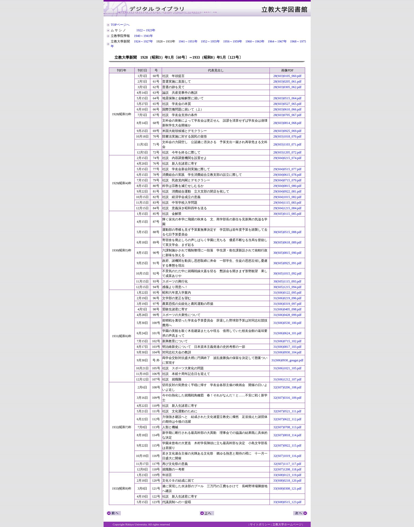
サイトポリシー (260, 524)
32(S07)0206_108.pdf (287, 387)
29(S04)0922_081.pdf (287, 191)
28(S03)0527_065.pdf (287, 104)
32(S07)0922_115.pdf (287, 445)
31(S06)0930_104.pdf (287, 352)
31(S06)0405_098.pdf (287, 309)
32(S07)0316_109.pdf (287, 398)
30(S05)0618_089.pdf (287, 242)
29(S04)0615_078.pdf (287, 175)
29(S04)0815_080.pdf (287, 186)
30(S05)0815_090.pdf (287, 253)
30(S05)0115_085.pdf (287, 214)
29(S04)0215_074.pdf (287, 158)
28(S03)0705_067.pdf (287, 115)
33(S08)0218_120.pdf (287, 480)
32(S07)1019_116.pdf (287, 456)
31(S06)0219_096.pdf (287, 298)
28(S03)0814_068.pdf (287, 123)
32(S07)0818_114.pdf (287, 435)
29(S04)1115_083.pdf (287, 202)
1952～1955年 (210, 41)
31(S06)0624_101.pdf (287, 333)
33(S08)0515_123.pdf (287, 502)
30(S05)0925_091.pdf (287, 263)
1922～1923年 (145, 30)
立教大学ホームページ (287, 524)
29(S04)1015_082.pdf (287, 197)
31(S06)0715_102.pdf (287, 341)
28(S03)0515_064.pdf (287, 98)
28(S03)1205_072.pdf (287, 152)
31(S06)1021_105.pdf (287, 368)
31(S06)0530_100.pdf (287, 323)
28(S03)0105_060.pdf (287, 76)
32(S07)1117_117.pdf (287, 464)
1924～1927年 (143, 41)
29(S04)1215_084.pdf (287, 208)
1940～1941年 (143, 36)
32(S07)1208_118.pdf (287, 469)
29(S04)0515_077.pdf (287, 169)
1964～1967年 (277, 41)
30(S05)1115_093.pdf (287, 281)
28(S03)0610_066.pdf (287, 109)
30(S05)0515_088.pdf (287, 232)
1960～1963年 (254, 41)
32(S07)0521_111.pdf (287, 411)
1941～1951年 (188, 41)
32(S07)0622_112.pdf (287, 419)
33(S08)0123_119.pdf (287, 475)
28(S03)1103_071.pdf (287, 144)
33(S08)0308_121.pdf (287, 488)
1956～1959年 (232, 41)
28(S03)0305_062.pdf (287, 87)
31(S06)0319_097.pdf (287, 304)
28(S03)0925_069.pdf (287, 131)
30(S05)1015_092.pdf (287, 273)
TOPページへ (120, 25)
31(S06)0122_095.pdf (287, 292)
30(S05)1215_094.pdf (287, 287)
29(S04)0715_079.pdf (287, 180)
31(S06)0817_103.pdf (287, 347)
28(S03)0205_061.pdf (287, 81)
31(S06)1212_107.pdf (287, 379)
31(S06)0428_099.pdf (287, 315)
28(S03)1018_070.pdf (287, 136)
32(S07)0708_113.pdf (287, 427)
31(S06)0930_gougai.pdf (287, 360)
